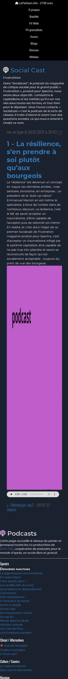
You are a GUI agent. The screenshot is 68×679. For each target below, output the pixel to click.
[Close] (59, 132)
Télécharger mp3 (21, 506)
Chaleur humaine (12, 650)
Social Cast (27, 70)
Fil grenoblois (34, 30)
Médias (34, 57)
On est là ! (7, 617)
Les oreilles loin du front (17, 585)
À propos (34, 9)
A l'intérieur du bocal (14, 601)
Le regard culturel (13, 666)
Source (11, 510)
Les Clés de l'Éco (11, 628)
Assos (34, 36)
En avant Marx (10, 577)
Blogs (34, 43)
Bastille (34, 16)
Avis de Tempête (15, 645)
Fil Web (34, 23)
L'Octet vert (8, 654)
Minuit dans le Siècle (14, 620)
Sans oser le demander (16, 670)
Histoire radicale (11, 624)
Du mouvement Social (16, 613)
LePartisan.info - (34, 3)
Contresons (8, 593)
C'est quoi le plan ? (13, 581)
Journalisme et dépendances (20, 589)
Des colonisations (12, 597)
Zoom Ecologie (10, 605)
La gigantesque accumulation (21, 573)
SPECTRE (6, 549)
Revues (34, 50)
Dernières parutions (15, 569)
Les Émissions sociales (15, 632)
